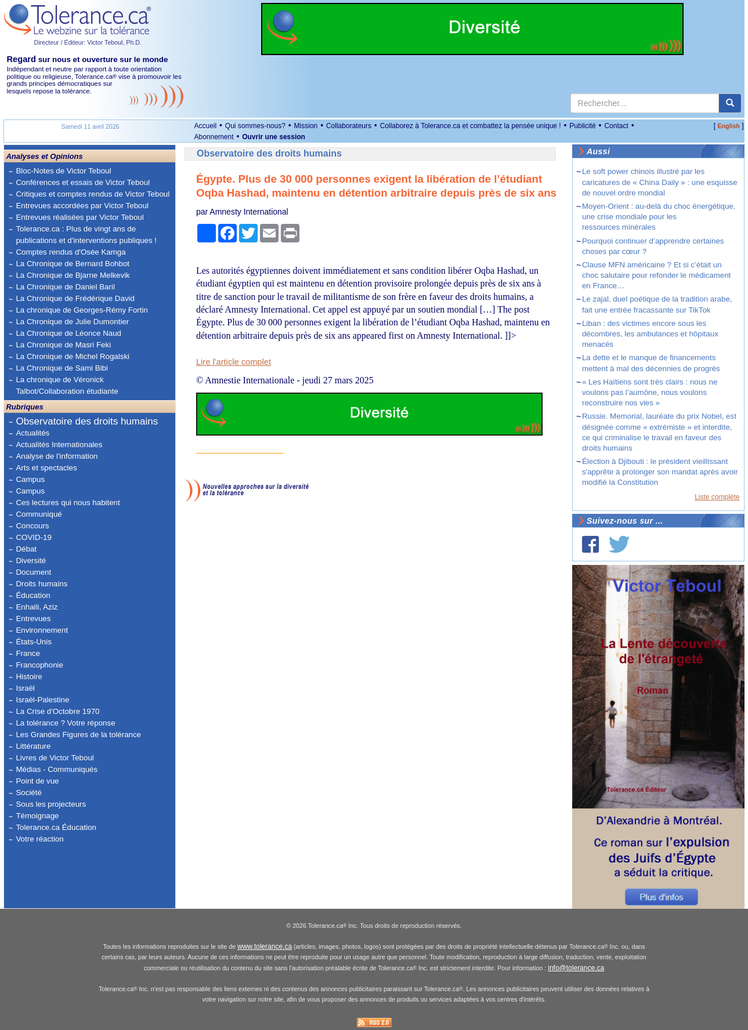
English (728, 125)
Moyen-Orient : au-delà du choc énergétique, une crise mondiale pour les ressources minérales (659, 216)
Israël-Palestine (42, 699)
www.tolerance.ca (264, 946)
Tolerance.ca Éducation (56, 827)
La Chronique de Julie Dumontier (72, 321)
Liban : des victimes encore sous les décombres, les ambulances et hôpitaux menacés (650, 334)
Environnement (42, 630)
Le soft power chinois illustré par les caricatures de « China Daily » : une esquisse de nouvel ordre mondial (659, 182)
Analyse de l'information (56, 456)
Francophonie (39, 665)
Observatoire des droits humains (87, 421)
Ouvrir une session (273, 137)
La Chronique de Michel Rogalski (72, 356)
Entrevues (33, 618)
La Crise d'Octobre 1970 (57, 711)
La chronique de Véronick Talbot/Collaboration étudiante (67, 385)
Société (28, 792)
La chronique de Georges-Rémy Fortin (81, 310)
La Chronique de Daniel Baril (65, 286)
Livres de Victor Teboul (54, 757)
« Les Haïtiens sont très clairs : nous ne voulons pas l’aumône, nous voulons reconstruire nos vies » (649, 392)
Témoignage (37, 815)
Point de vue (37, 781)
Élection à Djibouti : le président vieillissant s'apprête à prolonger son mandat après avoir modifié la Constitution (660, 472)
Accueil (205, 126)
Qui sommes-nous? (255, 126)
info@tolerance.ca (576, 968)
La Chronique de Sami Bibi (62, 368)
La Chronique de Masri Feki (63, 344)
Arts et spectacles (46, 467)
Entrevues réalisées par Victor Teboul (79, 217)
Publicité (582, 126)
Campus (30, 479)
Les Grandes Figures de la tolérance (78, 734)
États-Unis (33, 641)
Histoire (29, 676)
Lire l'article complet (233, 362)
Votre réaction (39, 839)
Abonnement (213, 137)
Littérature (33, 746)
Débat (26, 549)
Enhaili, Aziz (36, 607)
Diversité (31, 560)
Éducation (33, 595)
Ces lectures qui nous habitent (68, 502)
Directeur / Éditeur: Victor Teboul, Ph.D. (88, 42)
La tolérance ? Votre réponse (65, 723)
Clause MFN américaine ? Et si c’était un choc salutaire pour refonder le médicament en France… (656, 275)
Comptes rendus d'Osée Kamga (70, 252)
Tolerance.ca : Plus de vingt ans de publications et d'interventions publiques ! (86, 234)
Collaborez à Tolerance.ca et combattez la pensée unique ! (470, 126)
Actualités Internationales (59, 444)
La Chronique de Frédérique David (75, 298)
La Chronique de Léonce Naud (68, 333)
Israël (25, 688)
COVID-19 (33, 537)
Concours (32, 525)
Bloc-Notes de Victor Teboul (63, 170)
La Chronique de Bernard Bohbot (72, 263)
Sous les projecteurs (51, 804)
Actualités (32, 433)
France (27, 653)
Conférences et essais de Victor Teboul (83, 182)
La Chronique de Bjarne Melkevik (72, 275)
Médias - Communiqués (56, 769)
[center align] (730, 103)
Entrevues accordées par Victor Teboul (82, 205)
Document (33, 572)
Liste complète (717, 497)
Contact (616, 126)
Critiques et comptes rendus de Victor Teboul (92, 194)
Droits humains (41, 583)
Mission (306, 126)
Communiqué (39, 514)
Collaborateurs (348, 126)
